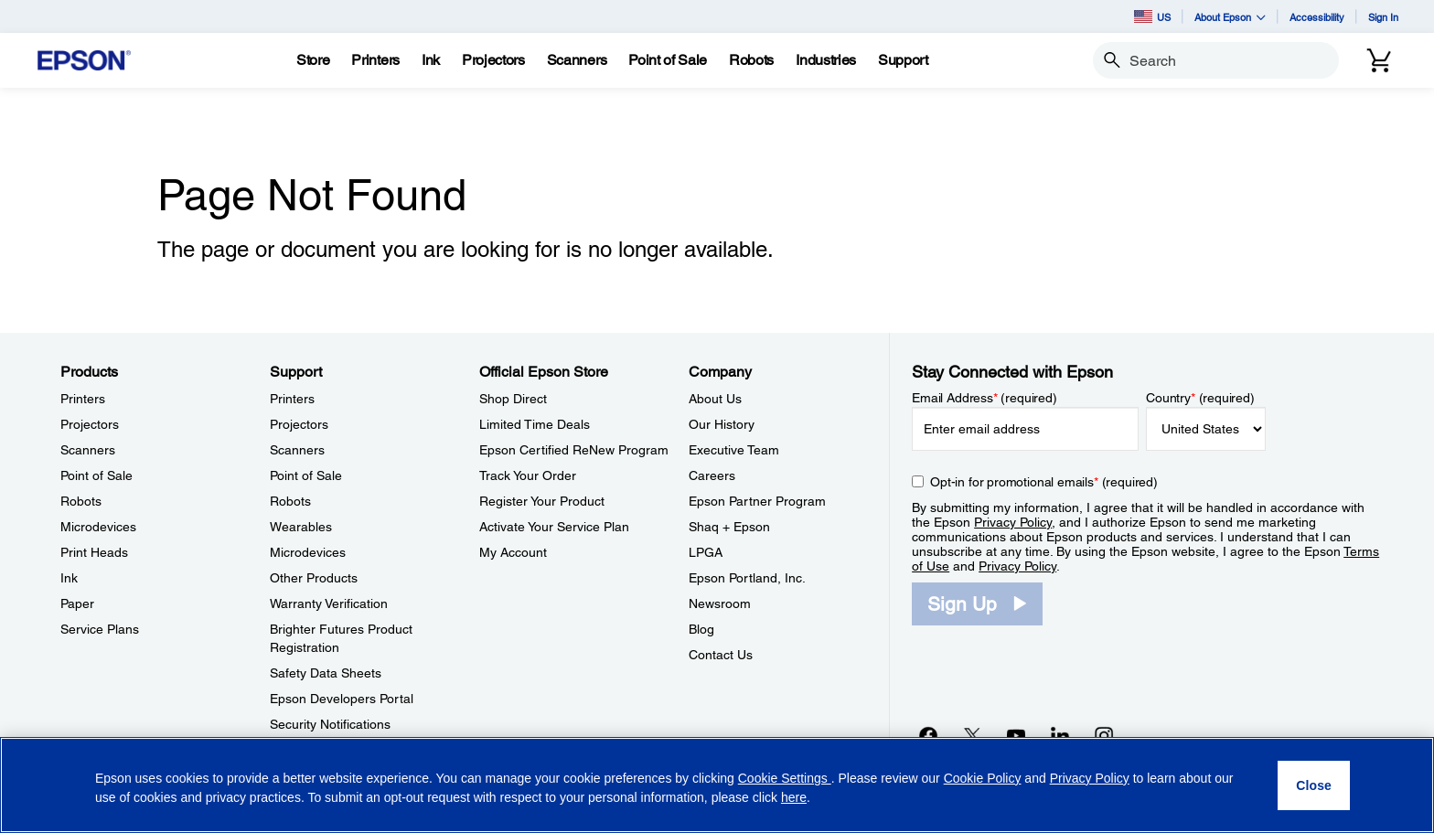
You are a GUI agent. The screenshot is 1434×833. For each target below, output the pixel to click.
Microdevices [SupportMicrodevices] (308, 552)
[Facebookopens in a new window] (928, 735)
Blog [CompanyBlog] (701, 629)
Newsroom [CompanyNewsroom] (720, 603)
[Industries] (825, 60)
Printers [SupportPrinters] (292, 398)
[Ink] (430, 60)
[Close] (1314, 785)
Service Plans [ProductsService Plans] (99, 629)
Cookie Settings (784, 778)
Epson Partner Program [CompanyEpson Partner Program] (757, 501)
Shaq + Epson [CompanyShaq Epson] (729, 526)
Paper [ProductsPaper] (77, 603)
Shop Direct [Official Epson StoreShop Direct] (513, 398)
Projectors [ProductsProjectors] (89, 424)
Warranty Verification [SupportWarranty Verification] (329, 603)
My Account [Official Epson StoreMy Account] (513, 552)
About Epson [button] (1230, 17)
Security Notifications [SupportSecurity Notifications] (330, 724)
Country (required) (1200, 397)
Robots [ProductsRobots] (81, 501)
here (794, 797)
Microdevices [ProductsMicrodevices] (98, 526)
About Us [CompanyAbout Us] (715, 398)
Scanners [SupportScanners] (297, 450)
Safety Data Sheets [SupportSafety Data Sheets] (325, 673)
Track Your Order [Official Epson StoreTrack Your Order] (527, 475)
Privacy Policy (1013, 522)
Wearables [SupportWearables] (301, 526)
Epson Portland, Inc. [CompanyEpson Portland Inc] (747, 578)
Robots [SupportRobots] (290, 501)
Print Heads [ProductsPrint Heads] (94, 552)
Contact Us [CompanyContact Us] (721, 654)
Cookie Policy (983, 778)
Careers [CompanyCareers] (712, 475)
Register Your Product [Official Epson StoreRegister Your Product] (542, 501)
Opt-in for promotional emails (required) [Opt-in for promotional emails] (1044, 482)
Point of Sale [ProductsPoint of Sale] (96, 475)
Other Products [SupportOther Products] (314, 578)
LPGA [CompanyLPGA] (705, 552)
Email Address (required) (984, 397)
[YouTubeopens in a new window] (1016, 735)
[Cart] (1379, 60)
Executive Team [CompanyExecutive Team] (734, 450)
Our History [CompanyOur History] (721, 424)
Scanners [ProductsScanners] (87, 450)
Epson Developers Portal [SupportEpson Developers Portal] (341, 698)
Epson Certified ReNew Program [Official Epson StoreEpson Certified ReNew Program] (574, 450)
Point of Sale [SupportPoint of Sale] (306, 475)
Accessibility (1317, 17)
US (1152, 16)
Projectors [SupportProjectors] (299, 424)
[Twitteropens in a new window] (972, 735)
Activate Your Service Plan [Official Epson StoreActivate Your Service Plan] (554, 526)
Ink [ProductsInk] (69, 578)
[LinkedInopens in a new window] (1059, 735)
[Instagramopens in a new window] (1103, 735)
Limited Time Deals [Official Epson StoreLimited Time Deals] (534, 424)
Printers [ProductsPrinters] (82, 398)
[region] (717, 785)
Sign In (1383, 17)
